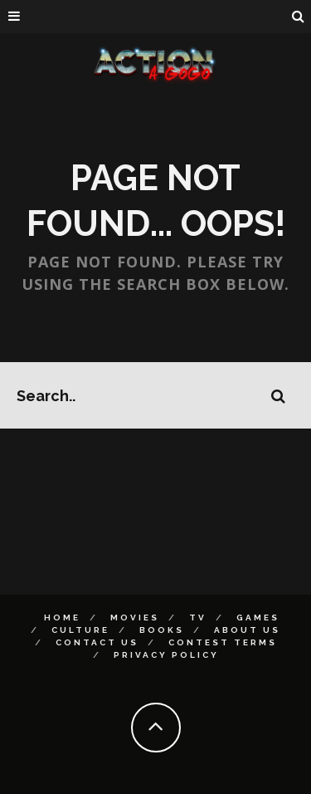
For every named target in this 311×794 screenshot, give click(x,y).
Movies (134, 617)
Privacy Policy (166, 654)
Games (257, 617)
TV (198, 617)
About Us (247, 630)
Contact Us (97, 642)
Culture (80, 630)
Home (62, 617)
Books (161, 630)
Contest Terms (222, 642)
